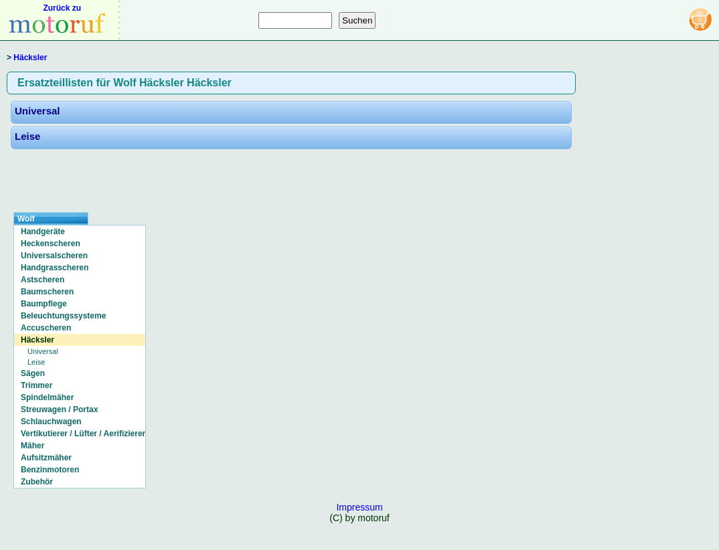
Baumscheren (47, 291)
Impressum (359, 507)
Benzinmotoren (50, 469)
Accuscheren (46, 328)
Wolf (26, 218)
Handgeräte (43, 231)
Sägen (33, 373)
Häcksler (30, 57)
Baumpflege (44, 303)
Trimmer (36, 385)
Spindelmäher (47, 397)
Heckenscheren (50, 243)
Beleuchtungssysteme (63, 315)
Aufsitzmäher (46, 457)
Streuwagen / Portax (59, 409)
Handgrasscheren (54, 267)
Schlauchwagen (51, 421)
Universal (37, 110)
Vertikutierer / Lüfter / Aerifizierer (83, 433)
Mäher (32, 445)
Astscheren (42, 279)
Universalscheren (54, 255)
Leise (27, 136)
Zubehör (37, 481)
